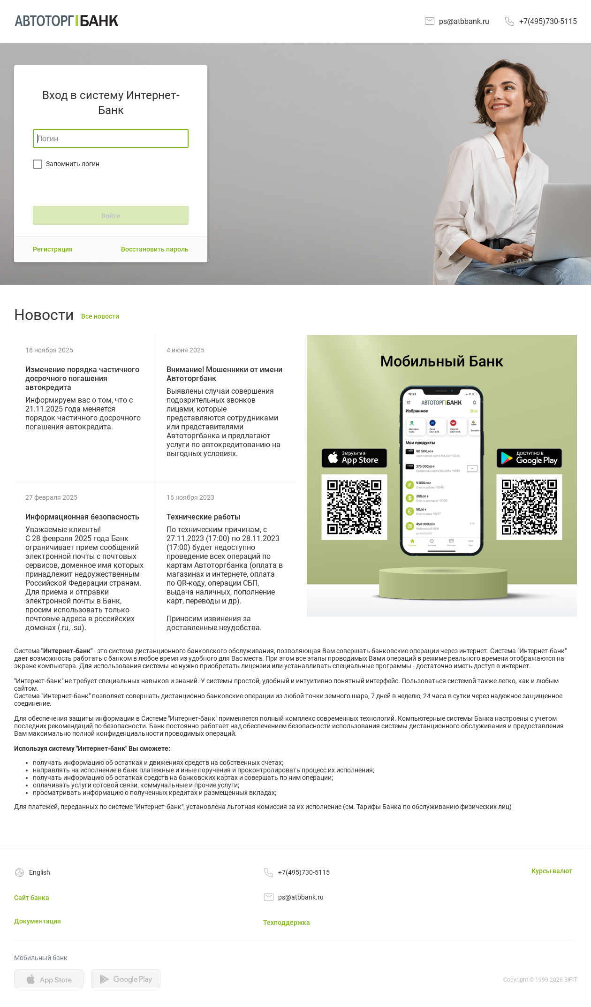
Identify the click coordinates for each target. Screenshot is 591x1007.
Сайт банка (31, 897)
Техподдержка (286, 922)
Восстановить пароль (155, 249)
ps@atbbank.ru (464, 21)
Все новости (100, 316)
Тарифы (368, 806)
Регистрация (53, 249)
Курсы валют (551, 871)
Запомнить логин (72, 164)
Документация (37, 921)
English (39, 872)
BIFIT (570, 979)
